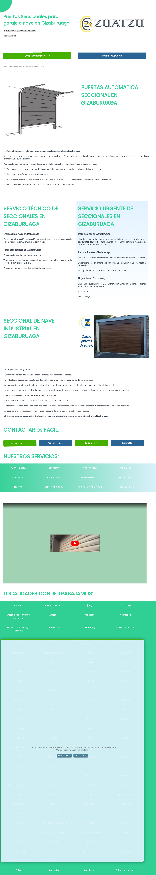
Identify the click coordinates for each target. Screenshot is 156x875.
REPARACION (54, 477)
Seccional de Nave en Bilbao (28, 66)
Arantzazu (125, 614)
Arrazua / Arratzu (125, 627)
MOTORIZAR (18, 477)
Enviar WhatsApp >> (37, 55)
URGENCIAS (125, 477)
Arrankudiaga (89, 627)
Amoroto (54, 614)
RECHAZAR (64, 755)
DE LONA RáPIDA (125, 487)
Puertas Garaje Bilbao (10, 66)
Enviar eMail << (91, 443)
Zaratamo (89, 870)
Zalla (18, 870)
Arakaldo (90, 614)
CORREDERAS (90, 468)
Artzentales (54, 627)
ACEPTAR (80, 755)
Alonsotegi (125, 605)
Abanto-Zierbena (53, 605)
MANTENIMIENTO (89, 477)
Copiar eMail (127, 443)
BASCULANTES (18, 468)
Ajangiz (89, 605)
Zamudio (54, 870)
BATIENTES (53, 468)
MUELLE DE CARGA (53, 487)
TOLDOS (18, 487)
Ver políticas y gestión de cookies (72, 750)
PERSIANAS (125, 468)
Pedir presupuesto (112, 55)
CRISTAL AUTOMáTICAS (90, 487)
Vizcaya (18, 605)
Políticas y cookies (125, 870)
